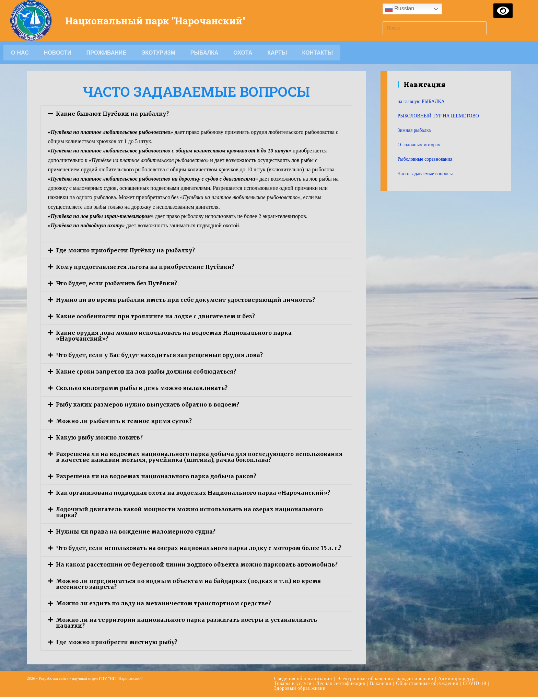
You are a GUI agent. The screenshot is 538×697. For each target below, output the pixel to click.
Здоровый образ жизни (300, 688)
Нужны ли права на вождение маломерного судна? (135, 531)
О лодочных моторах (419, 144)
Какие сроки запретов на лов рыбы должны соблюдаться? (146, 371)
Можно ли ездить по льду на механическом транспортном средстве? (163, 603)
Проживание (106, 52)
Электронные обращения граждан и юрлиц (385, 678)
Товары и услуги (293, 683)
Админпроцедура (457, 678)
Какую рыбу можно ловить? (99, 437)
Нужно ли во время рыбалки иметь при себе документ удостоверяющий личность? (185, 299)
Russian (399, 9)
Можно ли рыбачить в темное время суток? (124, 421)
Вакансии (380, 683)
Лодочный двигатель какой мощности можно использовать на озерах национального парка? (189, 512)
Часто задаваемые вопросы (425, 173)
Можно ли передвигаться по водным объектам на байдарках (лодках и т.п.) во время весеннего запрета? (188, 584)
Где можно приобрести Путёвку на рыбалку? (125, 250)
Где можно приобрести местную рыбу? (116, 642)
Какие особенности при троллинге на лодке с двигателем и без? (155, 316)
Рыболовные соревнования (425, 159)
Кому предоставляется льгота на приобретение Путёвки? (145, 266)
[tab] (196, 114)
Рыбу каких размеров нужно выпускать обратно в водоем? (147, 404)
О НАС (20, 52)
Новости (57, 52)
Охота (242, 52)
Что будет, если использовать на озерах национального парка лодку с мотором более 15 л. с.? (198, 548)
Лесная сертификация (340, 683)
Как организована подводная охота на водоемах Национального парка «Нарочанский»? (193, 492)
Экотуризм (158, 52)
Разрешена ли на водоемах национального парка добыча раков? (156, 476)
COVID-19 (475, 683)
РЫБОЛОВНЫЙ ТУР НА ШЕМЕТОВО (438, 115)
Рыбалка (204, 52)
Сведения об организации (303, 678)
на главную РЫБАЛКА (421, 101)
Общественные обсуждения (427, 683)
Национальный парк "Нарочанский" (161, 20)
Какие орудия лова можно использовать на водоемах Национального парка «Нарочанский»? (174, 335)
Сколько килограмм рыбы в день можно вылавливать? (141, 388)
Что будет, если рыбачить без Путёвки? (116, 283)
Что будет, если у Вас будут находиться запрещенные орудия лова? (159, 355)
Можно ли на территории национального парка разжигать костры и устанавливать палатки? (186, 622)
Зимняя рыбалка (414, 130)
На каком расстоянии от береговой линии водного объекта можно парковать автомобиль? (197, 564)
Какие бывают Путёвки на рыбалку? (112, 113)
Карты (277, 52)
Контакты (317, 52)
